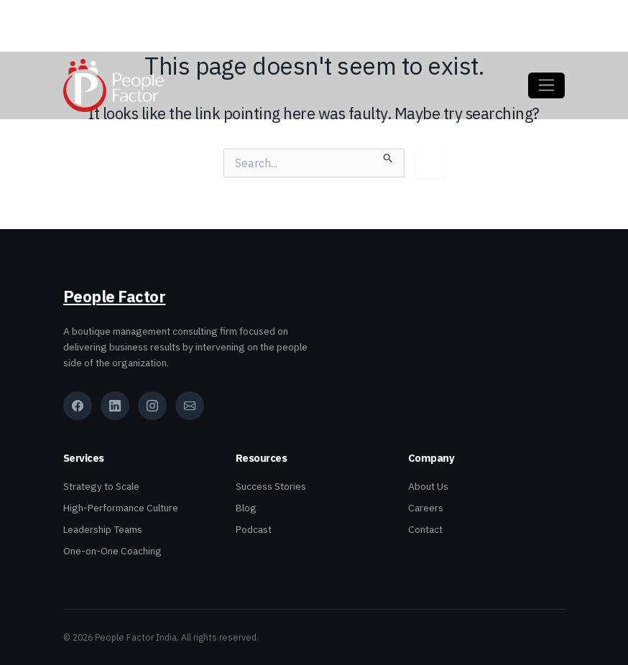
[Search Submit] (388, 156)
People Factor (114, 297)
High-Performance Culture (120, 507)
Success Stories (271, 486)
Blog (246, 507)
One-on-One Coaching (112, 550)
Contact (425, 529)
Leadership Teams (102, 529)
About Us (428, 486)
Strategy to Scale (101, 486)
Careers (425, 507)
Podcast (254, 529)
